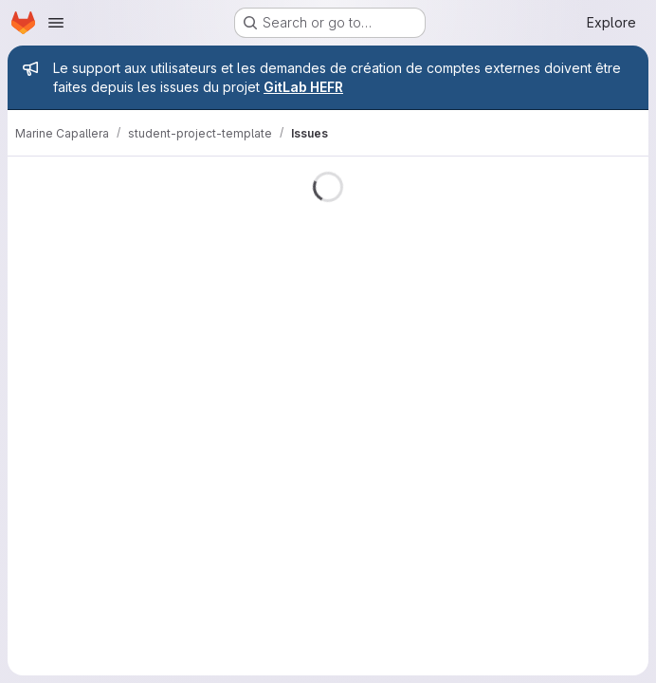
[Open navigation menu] (56, 23)
